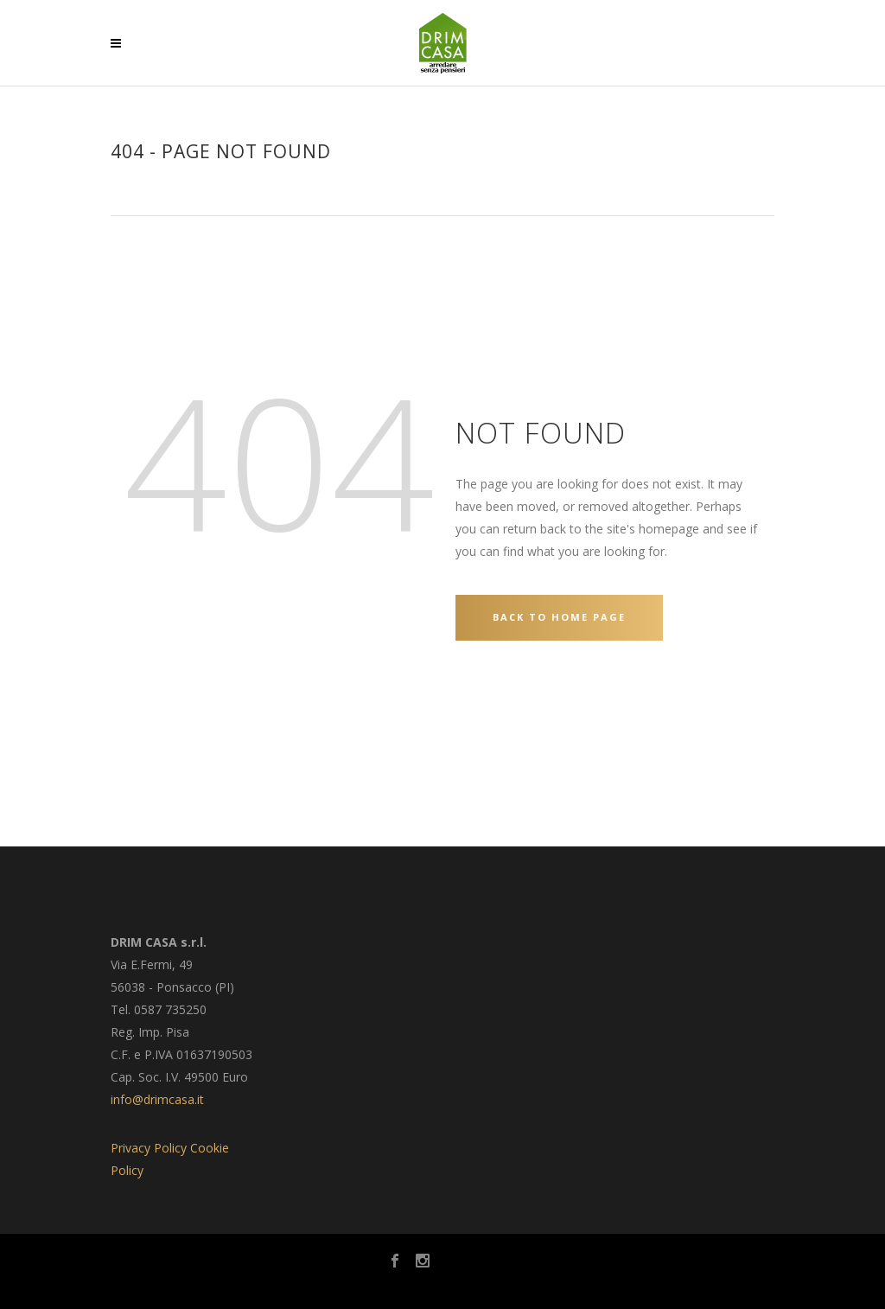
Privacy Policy (149, 1148)
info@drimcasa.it (157, 1099)
